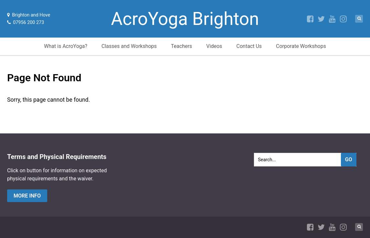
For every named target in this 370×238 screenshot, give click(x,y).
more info (27, 196)
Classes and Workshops (129, 46)
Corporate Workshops (301, 46)
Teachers (181, 46)
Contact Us (249, 46)
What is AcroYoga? (65, 46)
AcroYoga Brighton (185, 18)
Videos (214, 46)
